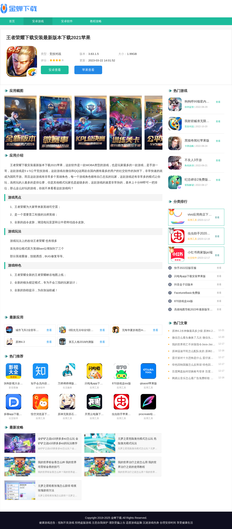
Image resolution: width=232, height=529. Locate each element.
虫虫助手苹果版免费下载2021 (121, 414)
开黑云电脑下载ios (94, 414)
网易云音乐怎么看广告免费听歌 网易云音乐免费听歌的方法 (193, 378)
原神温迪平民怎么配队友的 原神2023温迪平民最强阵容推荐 (193, 351)
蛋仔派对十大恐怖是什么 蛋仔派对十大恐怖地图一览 (193, 357)
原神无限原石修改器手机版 (67, 414)
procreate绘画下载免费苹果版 (148, 414)
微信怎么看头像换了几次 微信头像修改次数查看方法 (193, 337)
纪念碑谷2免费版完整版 (198, 179)
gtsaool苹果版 (148, 383)
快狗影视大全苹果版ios (13, 383)
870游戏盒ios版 (121, 383)
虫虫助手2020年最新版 (200, 233)
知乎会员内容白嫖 (40, 383)
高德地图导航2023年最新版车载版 (193, 309)
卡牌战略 (189, 146)
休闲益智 (189, 107)
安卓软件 (67, 21)
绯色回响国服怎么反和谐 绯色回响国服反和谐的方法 (193, 364)
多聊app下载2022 (13, 414)
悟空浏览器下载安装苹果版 (40, 414)
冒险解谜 (189, 185)
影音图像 (13, 387)
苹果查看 (88, 69)
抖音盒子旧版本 (183, 284)
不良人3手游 (193, 160)
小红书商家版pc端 (200, 252)
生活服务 (67, 387)
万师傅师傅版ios (67, 383)
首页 (12, 21)
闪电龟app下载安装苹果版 (94, 383)
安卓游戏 (38, 21)
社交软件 (13, 418)
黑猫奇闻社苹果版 (197, 140)
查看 (218, 102)
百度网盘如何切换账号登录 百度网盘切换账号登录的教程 (193, 371)
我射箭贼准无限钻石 (198, 121)
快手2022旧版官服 (185, 267)
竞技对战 (189, 126)
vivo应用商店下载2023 (200, 214)
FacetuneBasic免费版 (187, 292)
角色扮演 (189, 165)
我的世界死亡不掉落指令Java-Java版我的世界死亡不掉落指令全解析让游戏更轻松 (193, 344)
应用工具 (94, 387)
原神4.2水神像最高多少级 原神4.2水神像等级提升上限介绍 (193, 330)
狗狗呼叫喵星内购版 (198, 101)
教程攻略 (96, 21)
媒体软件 (40, 387)
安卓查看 (55, 69)
